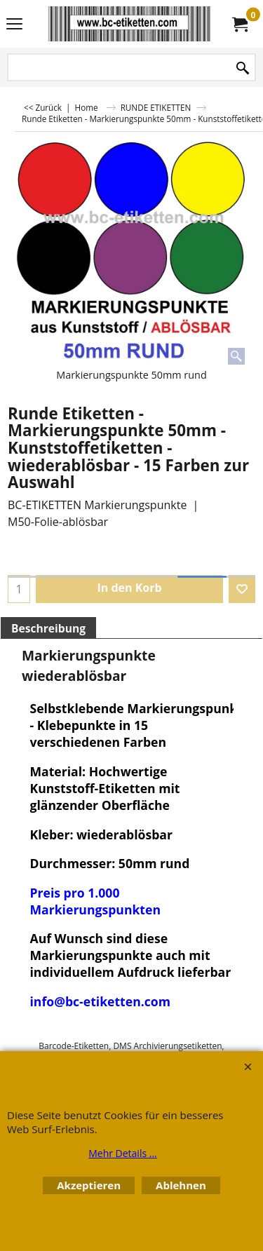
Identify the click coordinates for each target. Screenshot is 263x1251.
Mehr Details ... (122, 1153)
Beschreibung (48, 628)
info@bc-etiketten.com (100, 1001)
